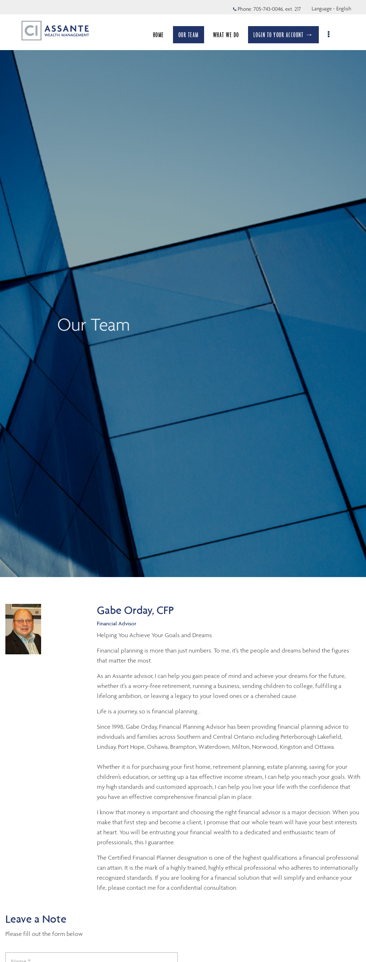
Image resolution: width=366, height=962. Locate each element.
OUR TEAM (192, 34)
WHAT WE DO (230, 34)
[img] (183, 288)
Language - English (331, 8)
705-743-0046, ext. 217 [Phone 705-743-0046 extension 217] (277, 9)
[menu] (333, 34)
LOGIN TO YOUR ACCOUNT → (287, 34)
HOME (162, 34)
